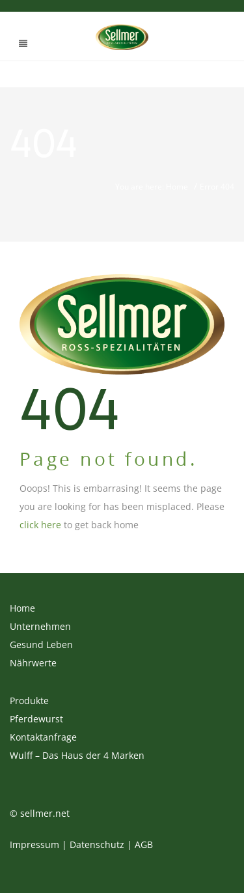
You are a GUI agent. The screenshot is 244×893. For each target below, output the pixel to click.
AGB (144, 844)
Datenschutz (97, 844)
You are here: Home (151, 186)
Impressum (34, 844)
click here (40, 524)
